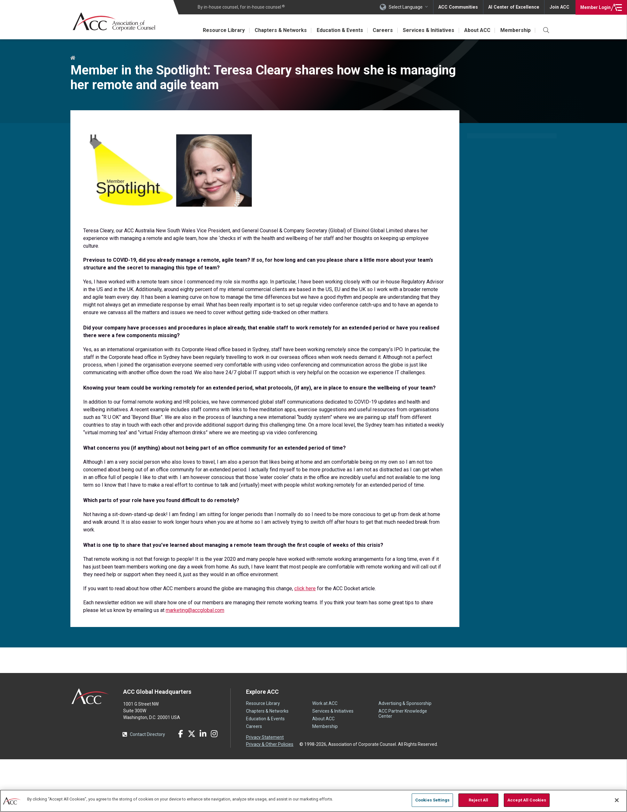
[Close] (617, 800)
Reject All (478, 800)
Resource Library (221, 30)
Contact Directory (147, 734)
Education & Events (338, 30)
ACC (90, 696)
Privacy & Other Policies (269, 743)
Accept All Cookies (526, 800)
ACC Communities (460, 7)
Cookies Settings (432, 800)
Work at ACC (324, 703)
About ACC (477, 30)
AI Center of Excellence (514, 7)
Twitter (192, 734)
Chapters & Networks (278, 30)
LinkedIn (203, 734)
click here (305, 588)
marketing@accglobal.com (195, 610)
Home (72, 58)
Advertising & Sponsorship (405, 703)
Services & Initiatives (427, 30)
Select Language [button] (408, 7)
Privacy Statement (265, 737)
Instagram (214, 734)
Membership (515, 30)
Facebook (180, 734)
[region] (313, 800)
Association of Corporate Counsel (114, 22)
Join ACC (559, 7)
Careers (381, 30)
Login (594, 7)
